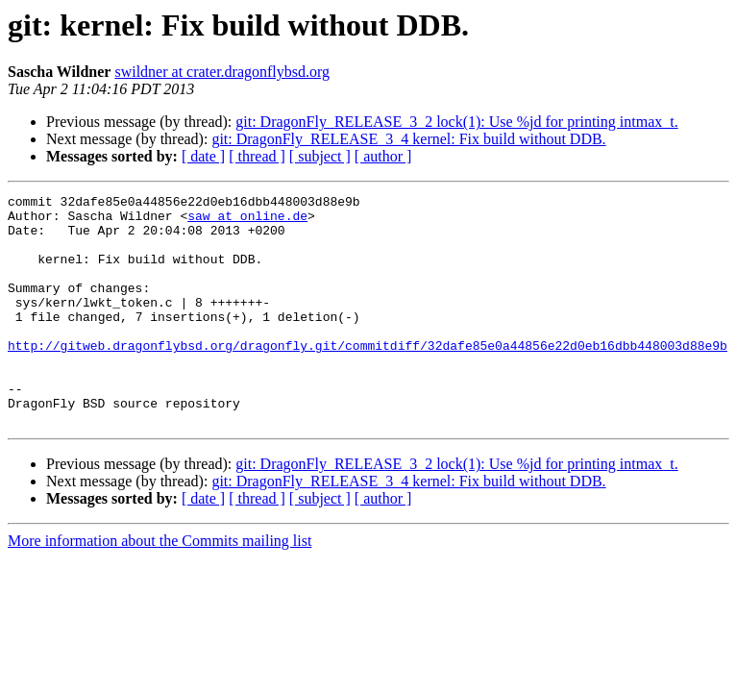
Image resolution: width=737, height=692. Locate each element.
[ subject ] (320, 156)
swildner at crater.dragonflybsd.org (222, 71)
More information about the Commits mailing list (159, 587)
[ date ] (203, 156)
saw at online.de (247, 221)
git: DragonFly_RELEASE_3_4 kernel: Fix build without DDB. (408, 139)
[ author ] (383, 156)
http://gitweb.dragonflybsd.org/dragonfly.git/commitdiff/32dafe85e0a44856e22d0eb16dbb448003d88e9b (367, 376)
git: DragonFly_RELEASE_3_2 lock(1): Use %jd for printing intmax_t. (456, 121)
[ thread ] (257, 156)
